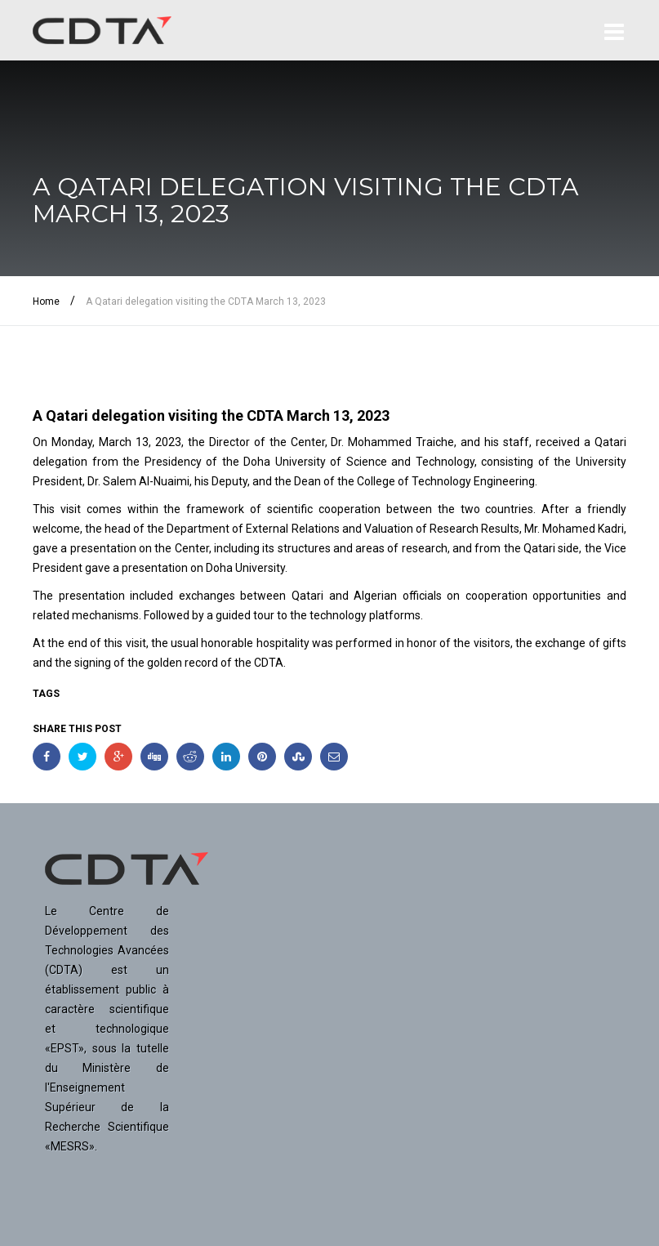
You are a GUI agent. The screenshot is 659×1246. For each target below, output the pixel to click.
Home (46, 301)
